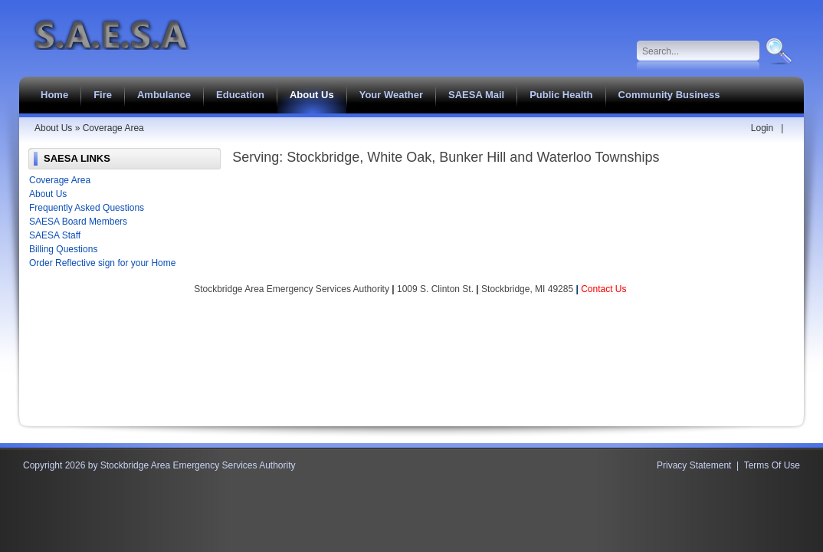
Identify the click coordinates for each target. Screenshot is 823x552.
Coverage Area (59, 180)
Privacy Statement (694, 465)
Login (762, 128)
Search (777, 51)
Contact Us (603, 289)
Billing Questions (63, 249)
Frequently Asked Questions (86, 207)
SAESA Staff (54, 235)
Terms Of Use (772, 465)
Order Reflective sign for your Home (102, 263)
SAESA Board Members (78, 221)
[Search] (698, 51)
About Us (48, 194)
